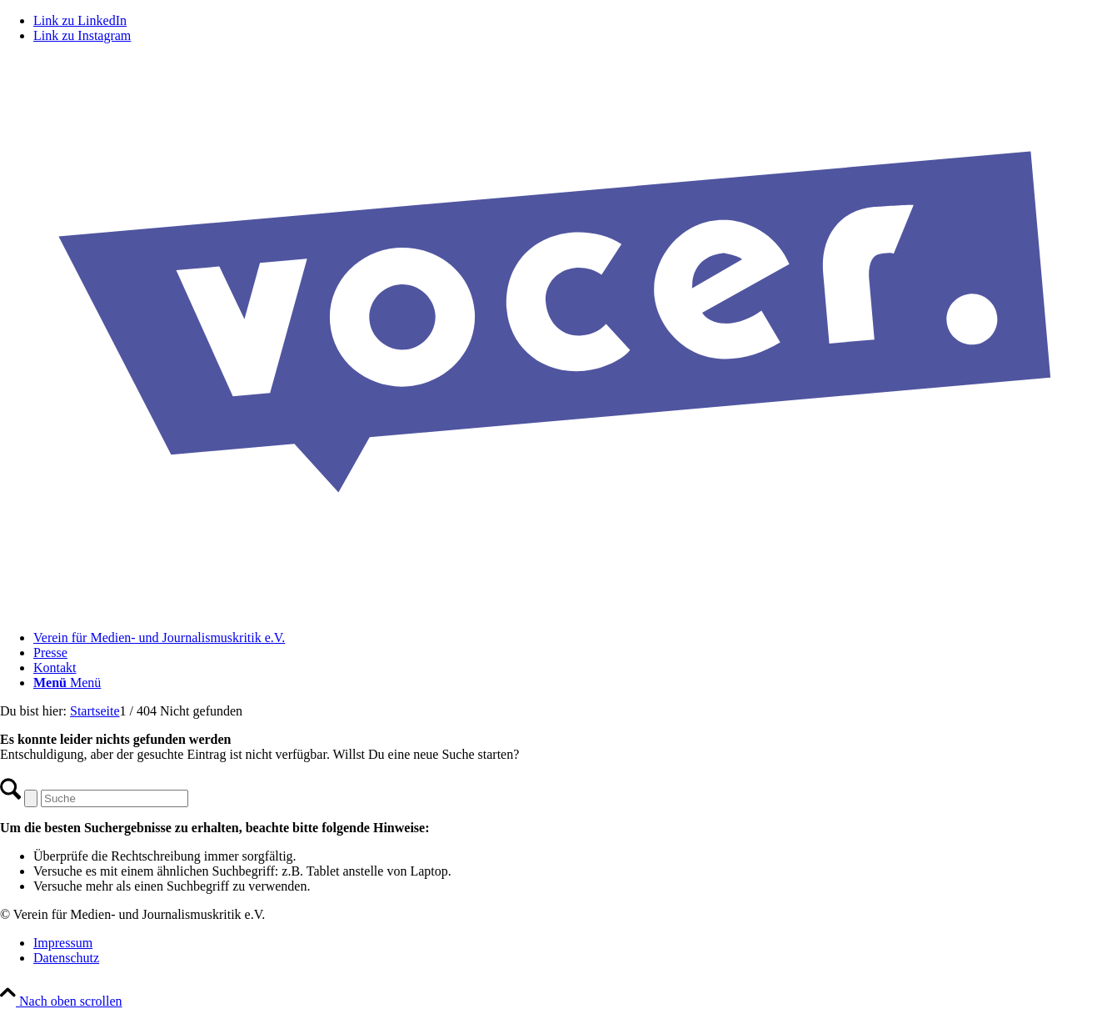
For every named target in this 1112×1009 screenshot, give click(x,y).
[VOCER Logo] (556, 609)
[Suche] (114, 798)
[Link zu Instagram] (82, 35)
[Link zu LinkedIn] (80, 20)
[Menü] (67, 682)
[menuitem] (572, 637)
